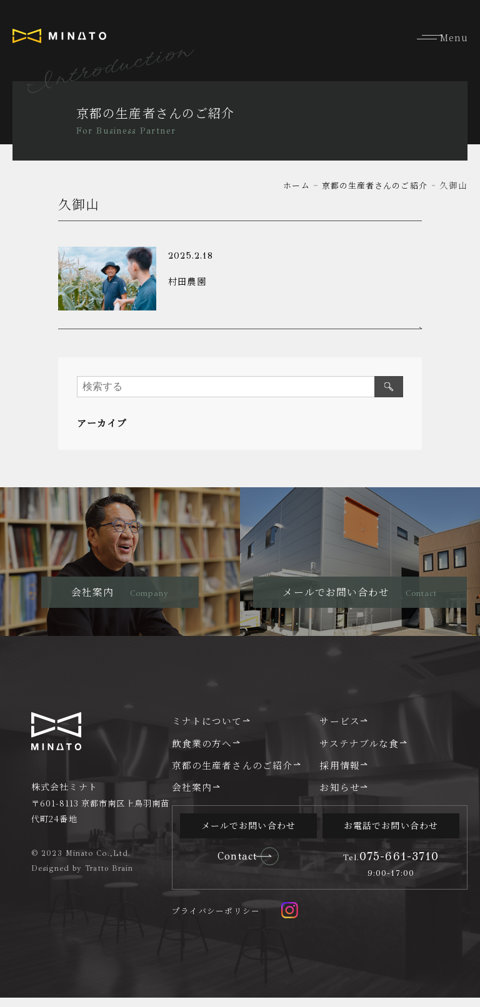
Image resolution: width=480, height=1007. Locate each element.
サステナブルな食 (359, 751)
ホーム (288, 185)
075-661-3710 (391, 864)
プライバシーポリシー (216, 920)
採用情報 (339, 773)
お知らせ (339, 795)
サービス (339, 730)
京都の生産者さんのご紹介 (371, 185)
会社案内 (192, 795)
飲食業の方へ (202, 751)
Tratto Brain (110, 877)
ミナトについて (207, 730)
